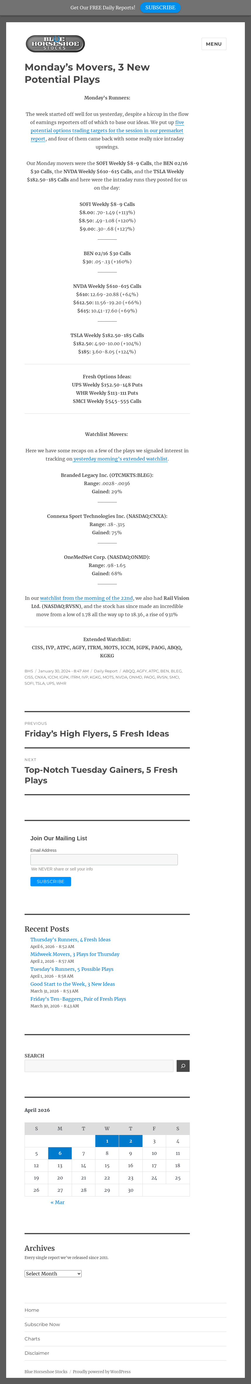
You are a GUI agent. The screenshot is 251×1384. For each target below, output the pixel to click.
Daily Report (106, 671)
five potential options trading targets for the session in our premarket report (107, 130)
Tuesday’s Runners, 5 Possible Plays (72, 969)
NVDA (121, 677)
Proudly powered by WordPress (102, 1371)
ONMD (135, 677)
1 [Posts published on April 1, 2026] (107, 1141)
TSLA (40, 683)
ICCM (53, 677)
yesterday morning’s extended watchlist (120, 459)
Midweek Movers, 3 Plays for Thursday (74, 954)
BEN (164, 671)
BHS (29, 671)
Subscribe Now (42, 1324)
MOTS (108, 677)
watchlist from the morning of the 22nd (86, 598)
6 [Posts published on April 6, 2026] (60, 1153)
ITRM (75, 677)
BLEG (176, 671)
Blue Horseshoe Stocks (46, 1371)
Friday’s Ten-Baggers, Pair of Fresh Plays (78, 999)
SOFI (29, 683)
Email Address (43, 850)
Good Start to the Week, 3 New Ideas (72, 984)
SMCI (174, 677)
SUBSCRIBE (160, 7)
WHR (61, 683)
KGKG (95, 677)
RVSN (162, 677)
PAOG (149, 677)
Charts (32, 1339)
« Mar (57, 1202)
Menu (214, 44)
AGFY (142, 671)
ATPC (154, 671)
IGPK (64, 677)
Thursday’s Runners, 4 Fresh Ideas (70, 939)
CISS (29, 677)
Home (32, 1310)
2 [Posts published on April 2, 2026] (130, 1141)
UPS (50, 683)
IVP (85, 677)
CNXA (40, 677)
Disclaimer (37, 1353)
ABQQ (129, 671)
